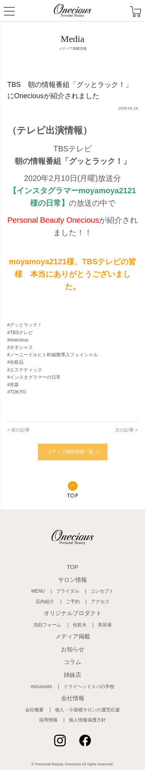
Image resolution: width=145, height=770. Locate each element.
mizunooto (41, 686)
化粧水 (80, 625)
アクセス (100, 601)
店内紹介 (45, 601)
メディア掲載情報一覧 (70, 451)
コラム (72, 662)
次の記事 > (126, 430)
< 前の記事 (18, 430)
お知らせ (72, 649)
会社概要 (34, 710)
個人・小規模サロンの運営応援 (87, 710)
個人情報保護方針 (87, 720)
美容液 (105, 625)
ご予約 (73, 601)
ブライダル (67, 591)
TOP (72, 567)
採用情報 (48, 720)
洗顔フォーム (47, 625)
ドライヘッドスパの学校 (88, 686)
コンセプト (102, 591)
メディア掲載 (72, 636)
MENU (9, 12)
